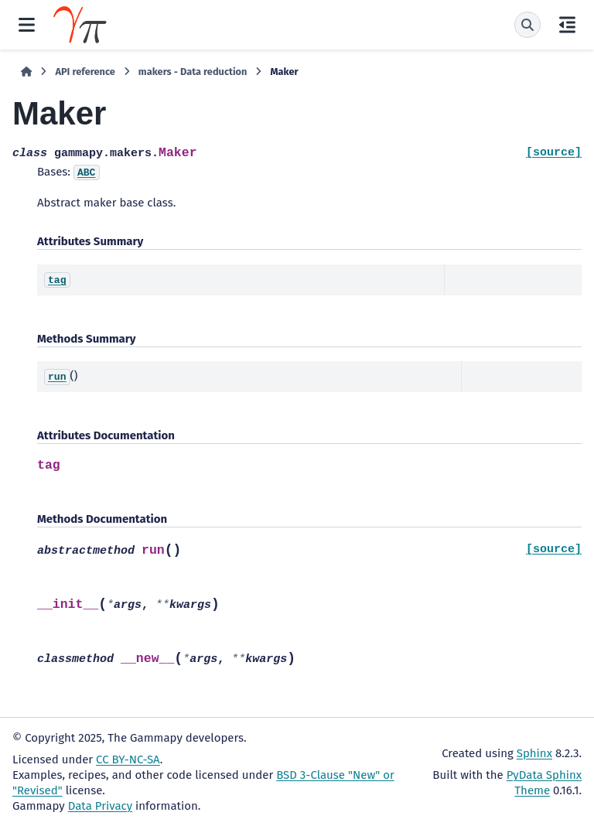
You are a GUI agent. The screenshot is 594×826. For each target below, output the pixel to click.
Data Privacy (100, 806)
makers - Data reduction (193, 71)
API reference (84, 71)
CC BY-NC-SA (128, 759)
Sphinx (534, 753)
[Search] (527, 25)
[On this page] (567, 25)
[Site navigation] (26, 25)
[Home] (26, 72)
